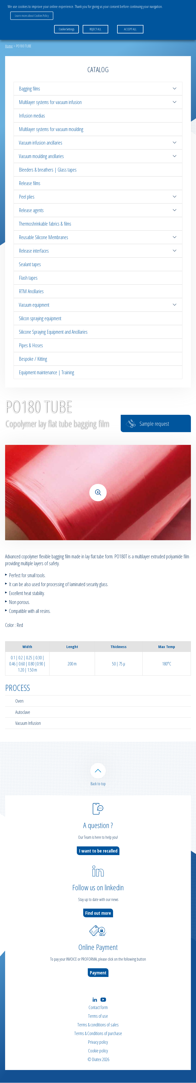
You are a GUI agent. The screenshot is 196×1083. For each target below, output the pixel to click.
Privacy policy (98, 1042)
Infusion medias (32, 115)
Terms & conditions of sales (98, 1025)
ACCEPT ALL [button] (130, 29)
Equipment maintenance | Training (46, 372)
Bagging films (98, 88)
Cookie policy (98, 1051)
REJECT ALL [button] (95, 29)
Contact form (98, 1007)
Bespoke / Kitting (33, 358)
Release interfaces (98, 250)
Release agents (98, 210)
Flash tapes (28, 277)
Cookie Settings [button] (66, 29)
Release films (29, 183)
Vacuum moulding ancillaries (98, 156)
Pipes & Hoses (31, 345)
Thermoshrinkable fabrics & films (45, 223)
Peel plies (98, 196)
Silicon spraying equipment (40, 318)
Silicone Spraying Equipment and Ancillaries (53, 331)
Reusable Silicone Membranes (98, 237)
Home (9, 45)
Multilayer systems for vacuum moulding (51, 129)
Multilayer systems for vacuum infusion (98, 102)
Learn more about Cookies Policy (32, 15)
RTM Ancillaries (31, 291)
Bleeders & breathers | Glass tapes (48, 169)
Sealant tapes (30, 264)
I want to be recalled (98, 851)
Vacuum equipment (98, 304)
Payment (98, 973)
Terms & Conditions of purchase (98, 1033)
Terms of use (98, 1016)
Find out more (98, 913)
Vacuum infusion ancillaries (98, 142)
